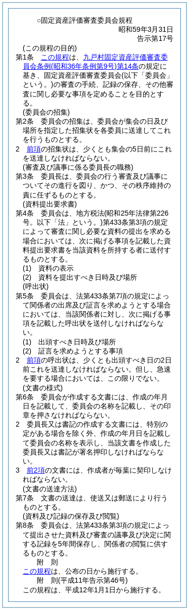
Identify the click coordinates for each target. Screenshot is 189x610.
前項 (34, 149)
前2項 (36, 470)
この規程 (55, 57)
